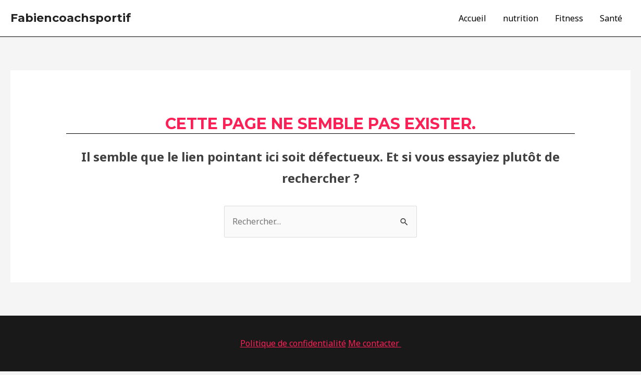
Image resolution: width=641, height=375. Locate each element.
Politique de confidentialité (293, 343)
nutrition (520, 18)
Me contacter (374, 343)
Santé (611, 18)
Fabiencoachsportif (70, 18)
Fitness (569, 18)
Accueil (472, 18)
